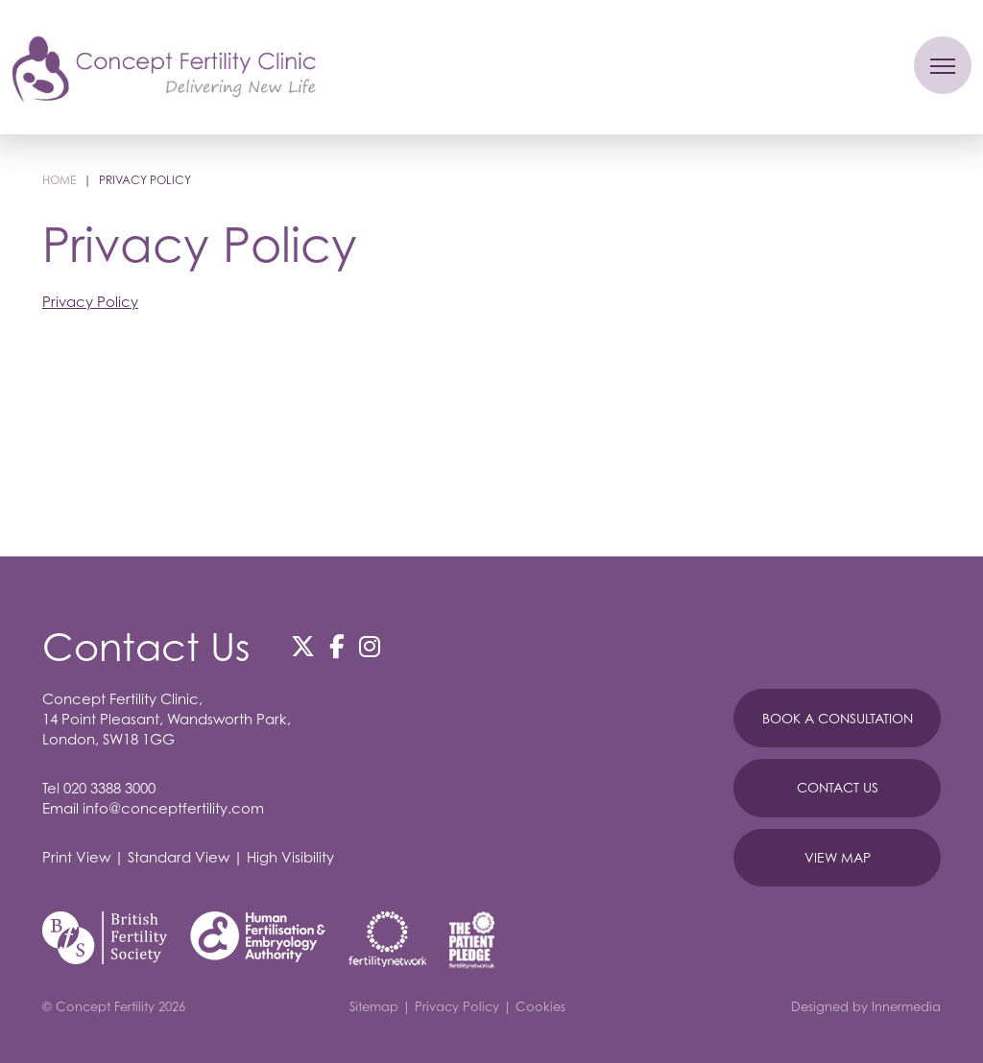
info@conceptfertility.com (173, 807)
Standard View (178, 856)
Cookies (540, 1006)
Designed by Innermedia (866, 1006)
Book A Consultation (837, 718)
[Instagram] (369, 646)
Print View (76, 856)
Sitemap (373, 1006)
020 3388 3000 (109, 787)
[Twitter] (303, 646)
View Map (837, 857)
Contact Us (837, 787)
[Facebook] (337, 646)
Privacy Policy (90, 301)
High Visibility (290, 856)
